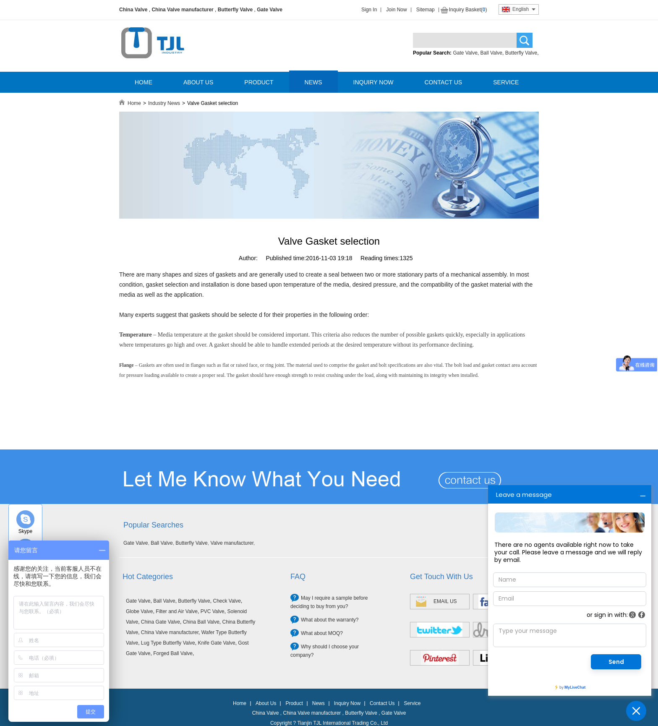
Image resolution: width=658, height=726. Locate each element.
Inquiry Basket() (468, 10)
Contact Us (382, 703)
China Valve (133, 10)
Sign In (369, 10)
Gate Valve (269, 10)
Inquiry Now (347, 703)
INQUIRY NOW (373, 82)
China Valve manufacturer (182, 10)
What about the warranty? (329, 620)
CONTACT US (443, 82)
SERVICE (506, 82)
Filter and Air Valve (177, 611)
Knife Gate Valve (216, 643)
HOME (143, 82)
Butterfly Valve (235, 10)
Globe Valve (139, 611)
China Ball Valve (201, 622)
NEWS (313, 82)
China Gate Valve (160, 622)
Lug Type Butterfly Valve (168, 643)
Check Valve (226, 601)
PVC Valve (213, 611)
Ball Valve (491, 53)
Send (616, 662)
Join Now (396, 10)
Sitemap (425, 10)
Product (294, 703)
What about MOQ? (322, 633)
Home (134, 103)
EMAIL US (445, 601)
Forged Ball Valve (173, 653)
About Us (266, 703)
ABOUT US (198, 82)
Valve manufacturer (231, 543)
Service (412, 703)
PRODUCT (258, 82)
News (318, 703)
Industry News (164, 103)
